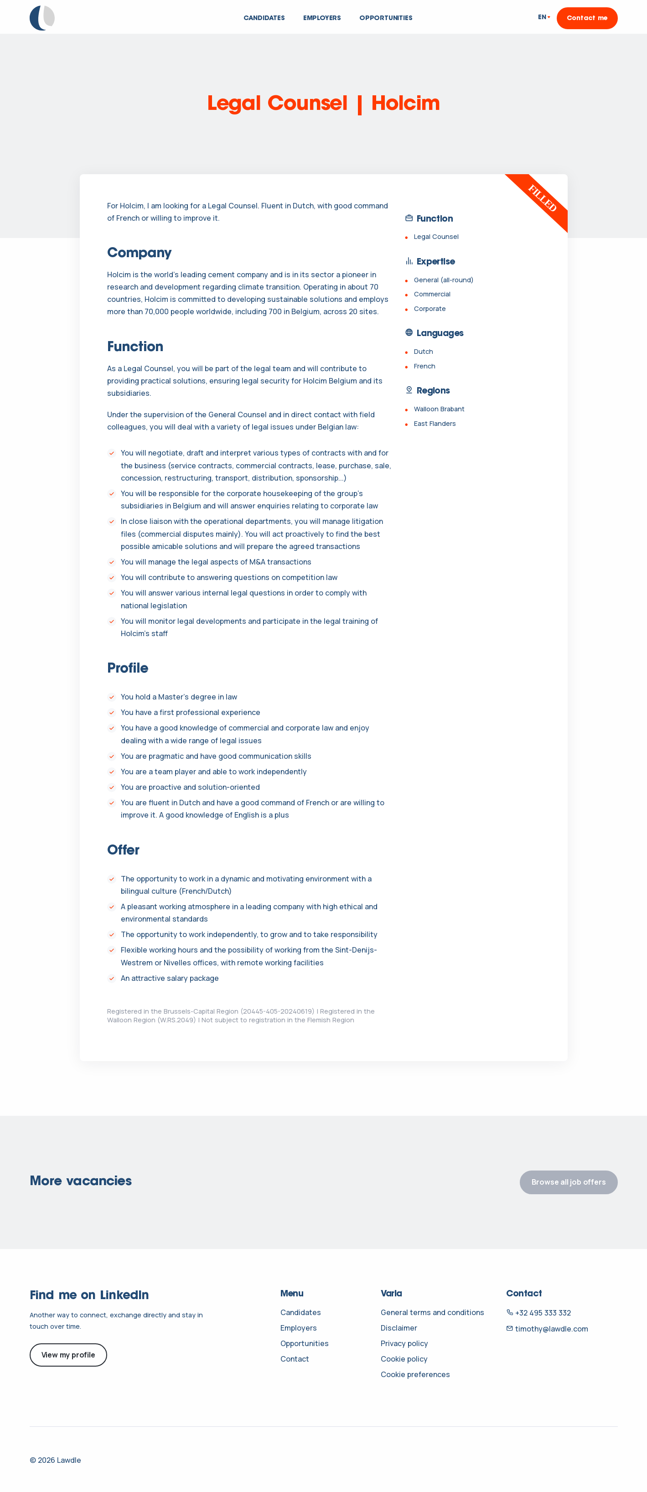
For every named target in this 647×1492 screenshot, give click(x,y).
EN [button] (542, 18)
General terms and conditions (432, 1312)
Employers (322, 19)
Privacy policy (404, 1343)
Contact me (587, 19)
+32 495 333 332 (538, 1313)
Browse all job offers (569, 1182)
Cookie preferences (415, 1374)
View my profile (68, 1355)
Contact (294, 1359)
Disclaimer (399, 1328)
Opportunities (385, 19)
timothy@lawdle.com (547, 1329)
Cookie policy (404, 1359)
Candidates (264, 19)
